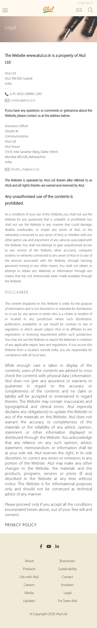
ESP (85, 3)
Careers (29, 585)
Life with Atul (29, 577)
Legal (67, 593)
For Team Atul (67, 601)
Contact (67, 577)
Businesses (67, 561)
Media (29, 593)
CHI (79, 3)
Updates (29, 601)
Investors (67, 585)
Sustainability (67, 569)
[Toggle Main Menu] (5, 10)
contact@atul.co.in (23, 100)
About (29, 561)
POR (90, 3)
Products (29, 569)
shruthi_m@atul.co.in (25, 169)
